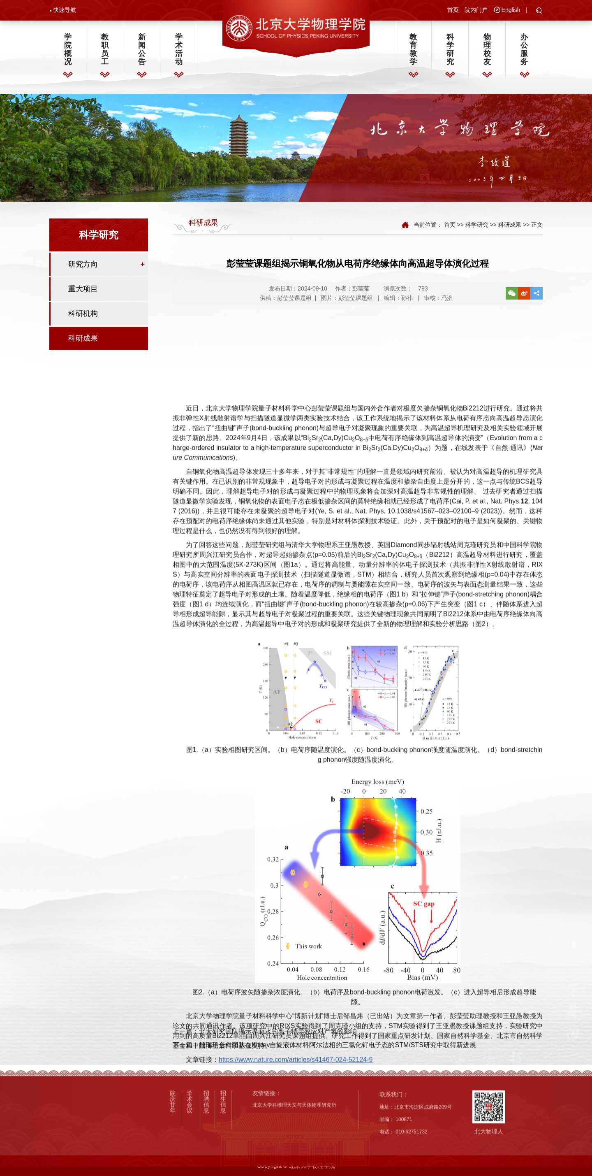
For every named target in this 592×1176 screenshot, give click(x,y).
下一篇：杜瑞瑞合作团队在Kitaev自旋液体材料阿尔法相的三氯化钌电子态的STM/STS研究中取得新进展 (324, 1061)
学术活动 (179, 51)
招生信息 (223, 1162)
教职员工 (105, 51)
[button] (539, 12)
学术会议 (189, 1162)
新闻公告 (142, 51)
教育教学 (413, 51)
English (511, 10)
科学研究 (450, 51)
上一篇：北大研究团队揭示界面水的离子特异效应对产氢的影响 (265, 1048)
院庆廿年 (173, 1162)
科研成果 (83, 343)
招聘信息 (206, 1162)
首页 (453, 10)
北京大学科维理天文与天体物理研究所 (294, 1166)
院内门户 (476, 10)
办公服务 (524, 51)
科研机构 (83, 318)
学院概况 (68, 51)
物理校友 (487, 51)
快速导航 (64, 10)
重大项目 (83, 294)
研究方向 (83, 269)
